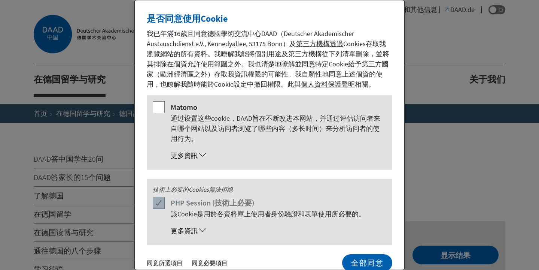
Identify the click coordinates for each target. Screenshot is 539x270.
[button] (277, 155)
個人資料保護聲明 (328, 84)
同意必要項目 (210, 263)
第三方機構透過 (319, 43)
